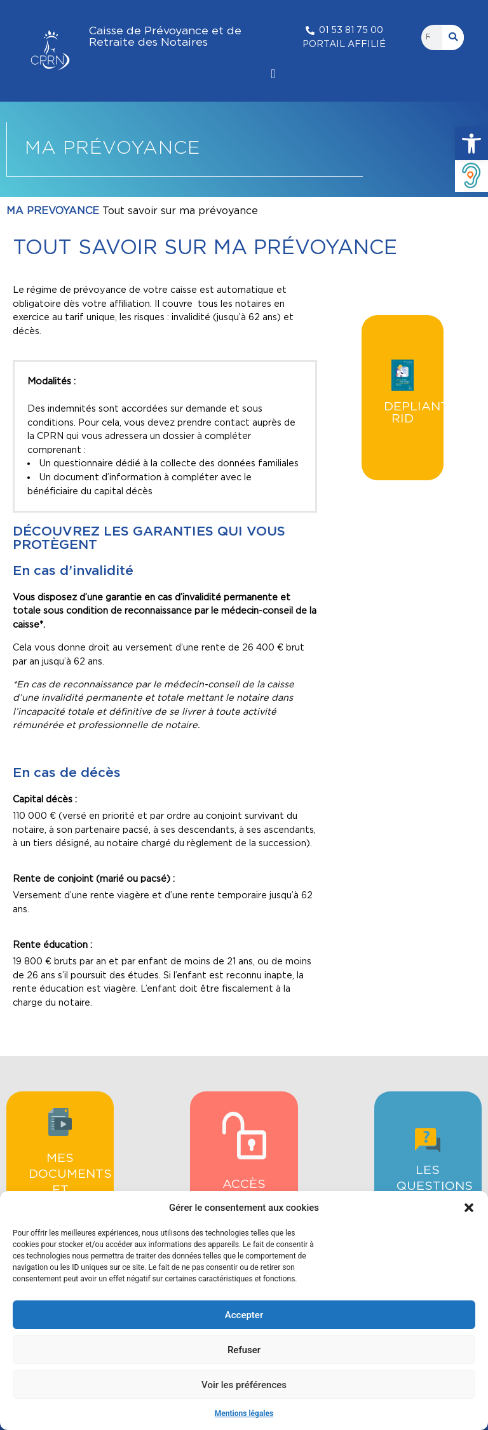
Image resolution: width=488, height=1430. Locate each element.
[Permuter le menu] (273, 73)
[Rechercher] (453, 37)
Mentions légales (244, 1413)
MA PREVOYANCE (52, 211)
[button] (471, 143)
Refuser (244, 1350)
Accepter (244, 1315)
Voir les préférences (244, 1385)
